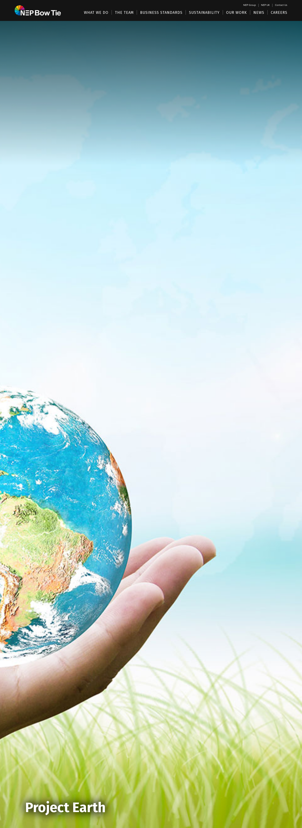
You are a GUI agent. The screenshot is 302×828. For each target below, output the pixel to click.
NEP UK (265, 5)
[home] (38, 6)
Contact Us (281, 5)
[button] (96, 12)
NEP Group (249, 5)
